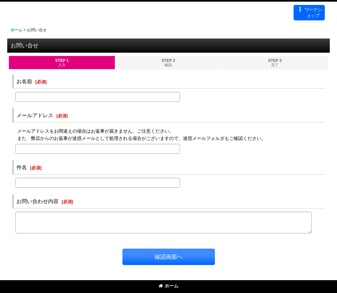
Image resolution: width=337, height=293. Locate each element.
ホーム (168, 285)
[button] (309, 12)
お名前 (24, 81)
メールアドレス (34, 115)
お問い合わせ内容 (37, 201)
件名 (21, 167)
